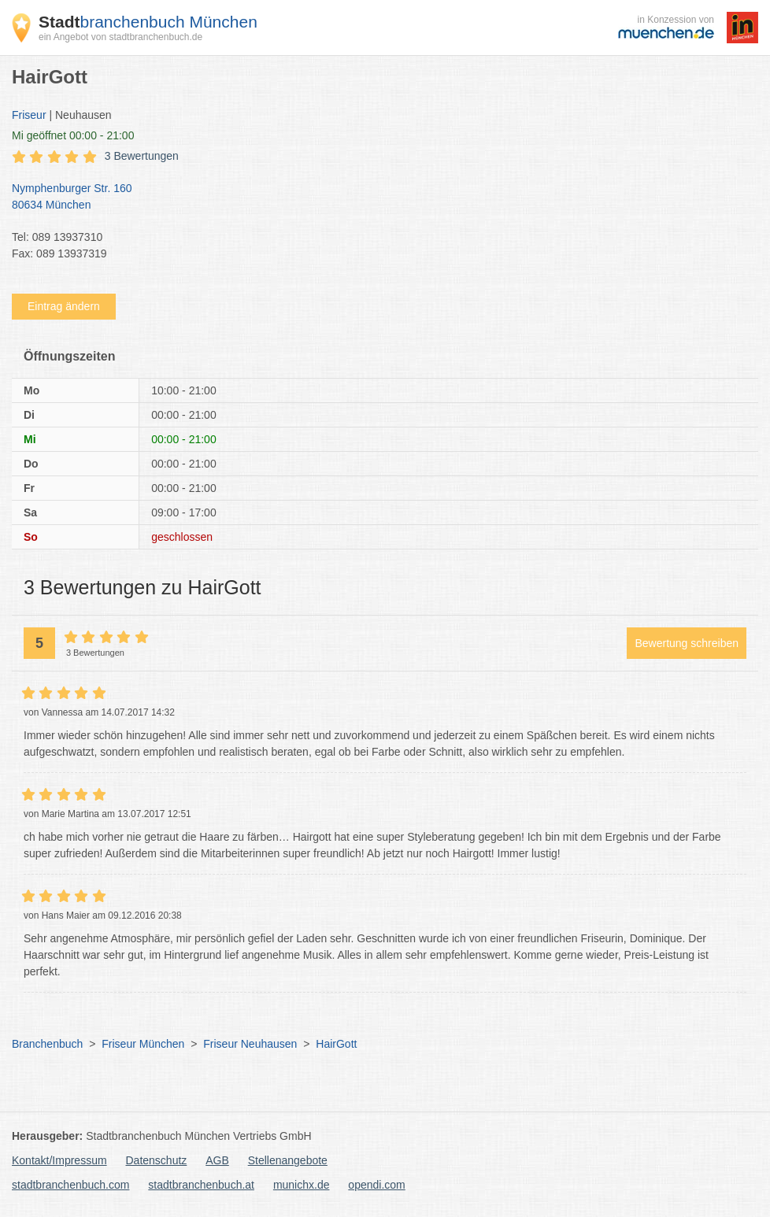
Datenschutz (156, 1160)
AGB (217, 1160)
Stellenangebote (288, 1160)
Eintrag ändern (64, 306)
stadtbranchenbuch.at (201, 1184)
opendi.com (376, 1184)
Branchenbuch (47, 1044)
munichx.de (301, 1184)
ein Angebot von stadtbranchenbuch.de (120, 37)
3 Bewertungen (142, 156)
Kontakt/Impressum (59, 1160)
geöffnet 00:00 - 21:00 (73, 135)
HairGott (336, 1044)
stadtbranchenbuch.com (70, 1184)
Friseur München (143, 1044)
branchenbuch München (148, 22)
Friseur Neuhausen (250, 1044)
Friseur (29, 115)
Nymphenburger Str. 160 (377, 197)
